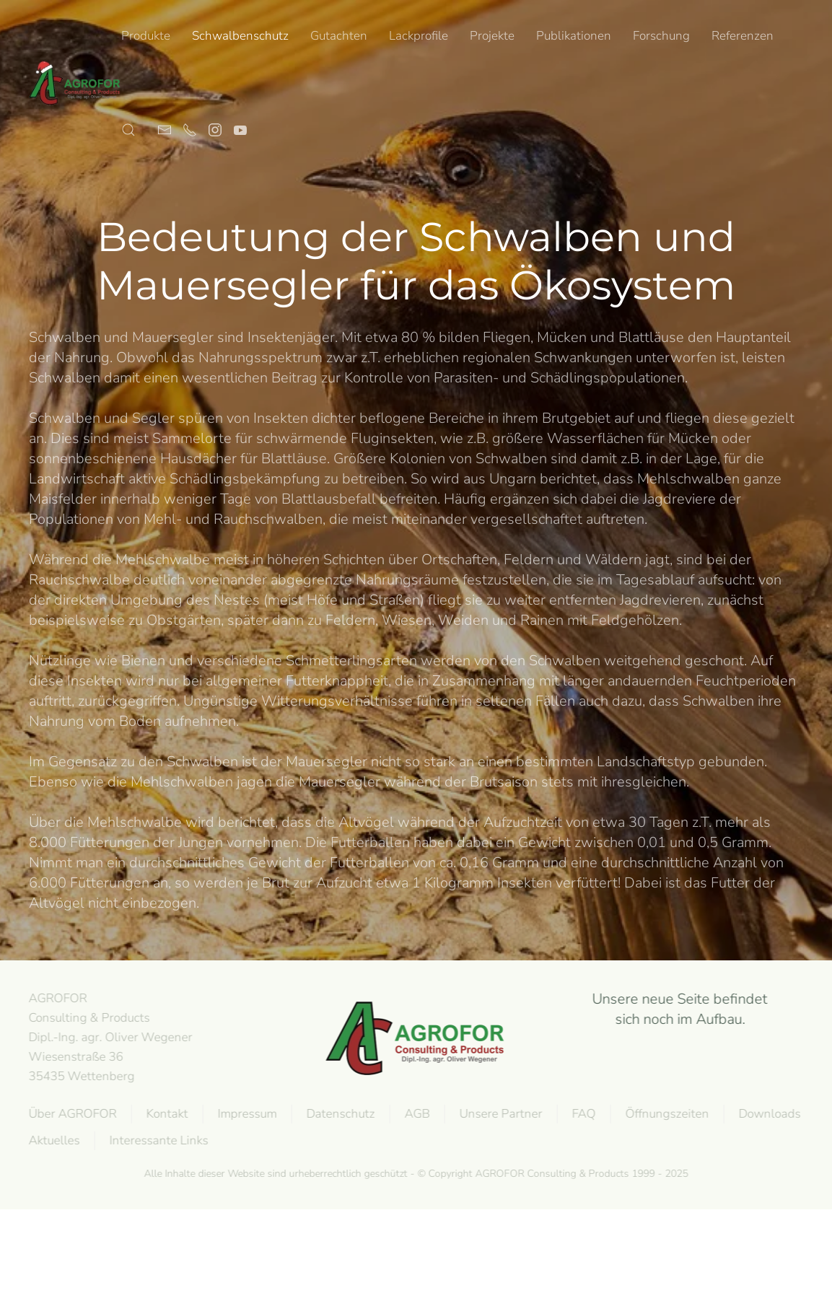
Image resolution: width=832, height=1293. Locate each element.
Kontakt (166, 1113)
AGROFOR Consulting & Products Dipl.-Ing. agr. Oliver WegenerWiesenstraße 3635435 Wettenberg (109, 1037)
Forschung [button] (661, 35)
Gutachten (338, 35)
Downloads (768, 1113)
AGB (416, 1113)
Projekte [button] (492, 35)
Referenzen (742, 35)
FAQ (583, 1113)
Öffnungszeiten (666, 1113)
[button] (128, 130)
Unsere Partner (499, 1113)
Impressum (246, 1113)
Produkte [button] (145, 35)
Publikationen (573, 35)
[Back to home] (75, 83)
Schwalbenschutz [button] (240, 35)
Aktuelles (53, 1140)
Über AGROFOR (71, 1113)
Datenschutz (339, 1113)
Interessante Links (157, 1140)
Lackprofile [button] (418, 35)
